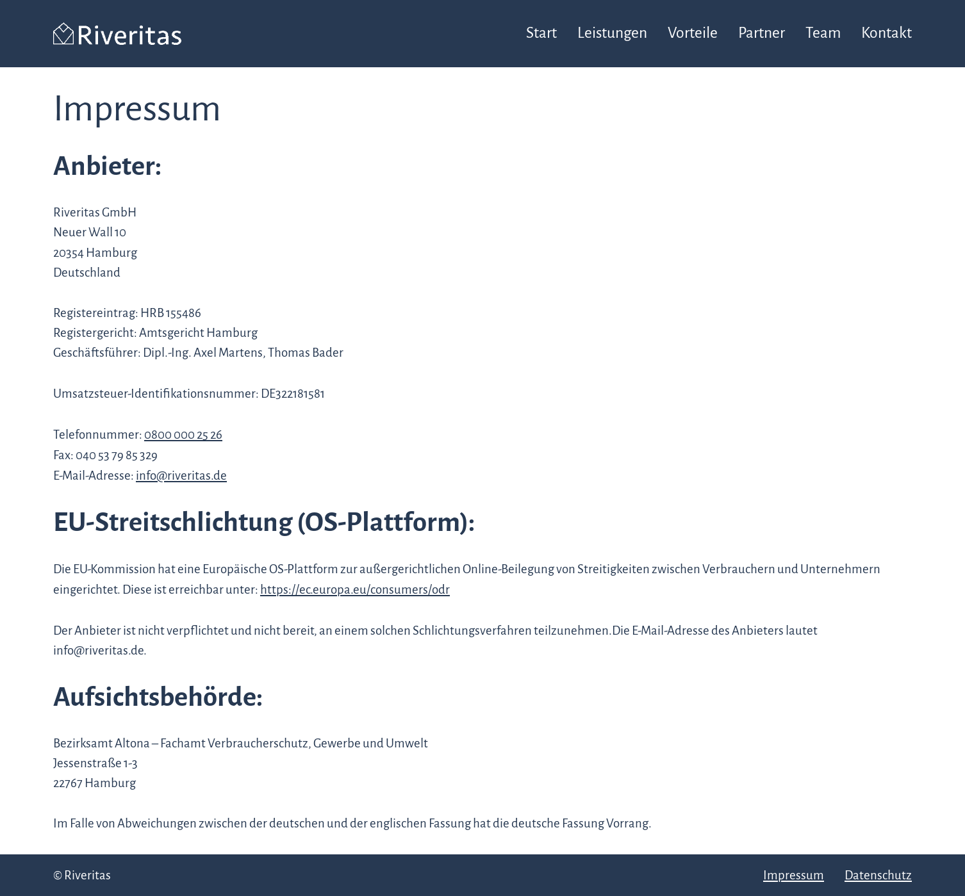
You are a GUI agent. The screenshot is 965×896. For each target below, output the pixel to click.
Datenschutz (878, 875)
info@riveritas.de (181, 475)
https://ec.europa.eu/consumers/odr (355, 589)
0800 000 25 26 (183, 434)
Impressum (793, 875)
